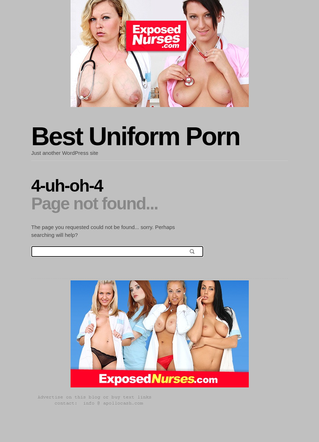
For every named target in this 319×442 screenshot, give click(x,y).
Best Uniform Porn (135, 136)
